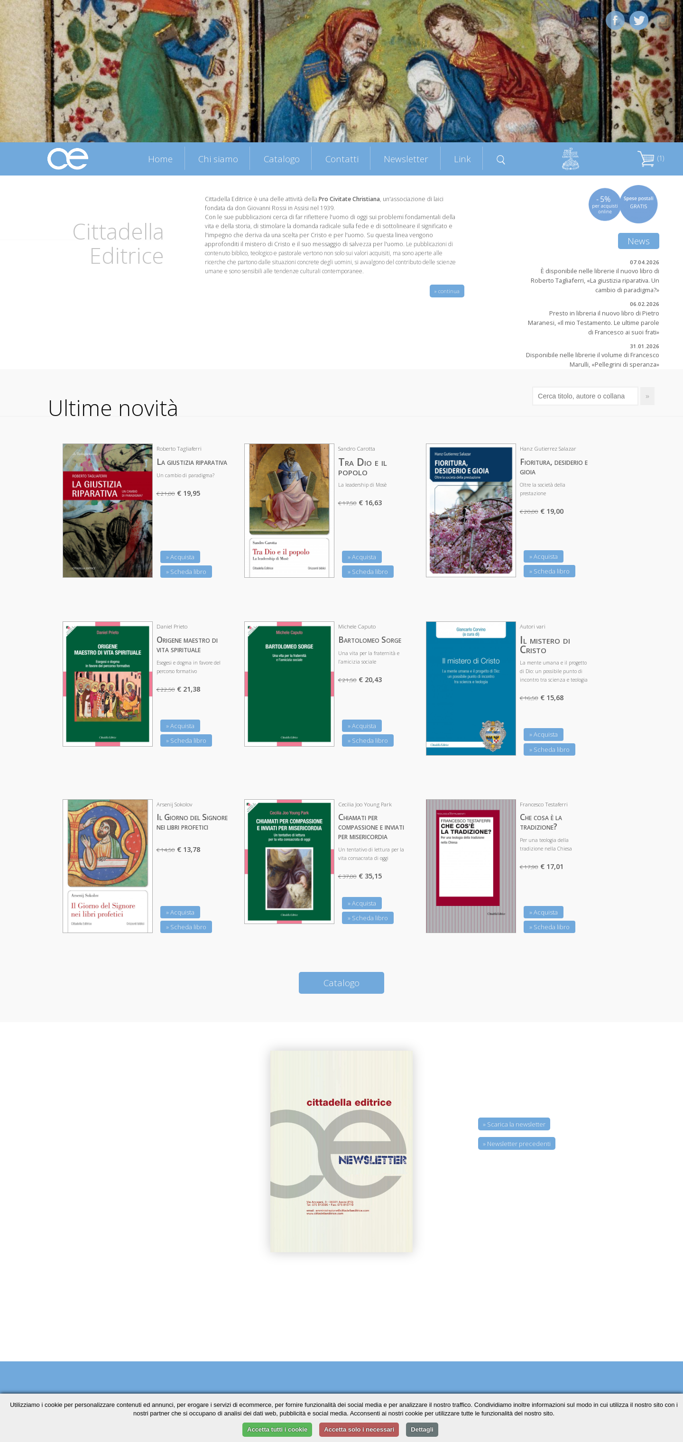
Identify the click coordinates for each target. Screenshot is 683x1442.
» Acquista (180, 557)
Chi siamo (218, 159)
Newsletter (406, 159)
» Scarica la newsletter (514, 1124)
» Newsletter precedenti (517, 1143)
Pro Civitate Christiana (349, 199)
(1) (650, 158)
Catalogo (282, 159)
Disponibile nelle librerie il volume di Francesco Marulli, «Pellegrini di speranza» (592, 360)
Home (160, 159)
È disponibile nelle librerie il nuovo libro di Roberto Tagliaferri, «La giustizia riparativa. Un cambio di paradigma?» (595, 280)
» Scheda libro (186, 571)
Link (462, 159)
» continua (447, 291)
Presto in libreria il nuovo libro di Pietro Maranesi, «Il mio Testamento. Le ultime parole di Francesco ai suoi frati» (593, 322)
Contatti (342, 159)
